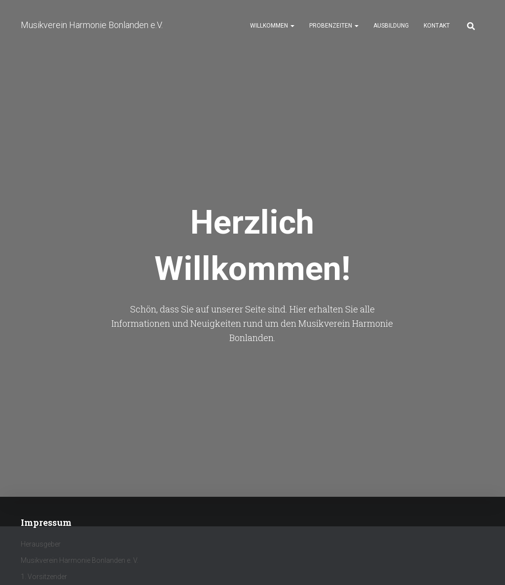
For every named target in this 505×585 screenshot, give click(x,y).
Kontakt (437, 25)
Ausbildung (391, 25)
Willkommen (272, 25)
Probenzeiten (334, 25)
